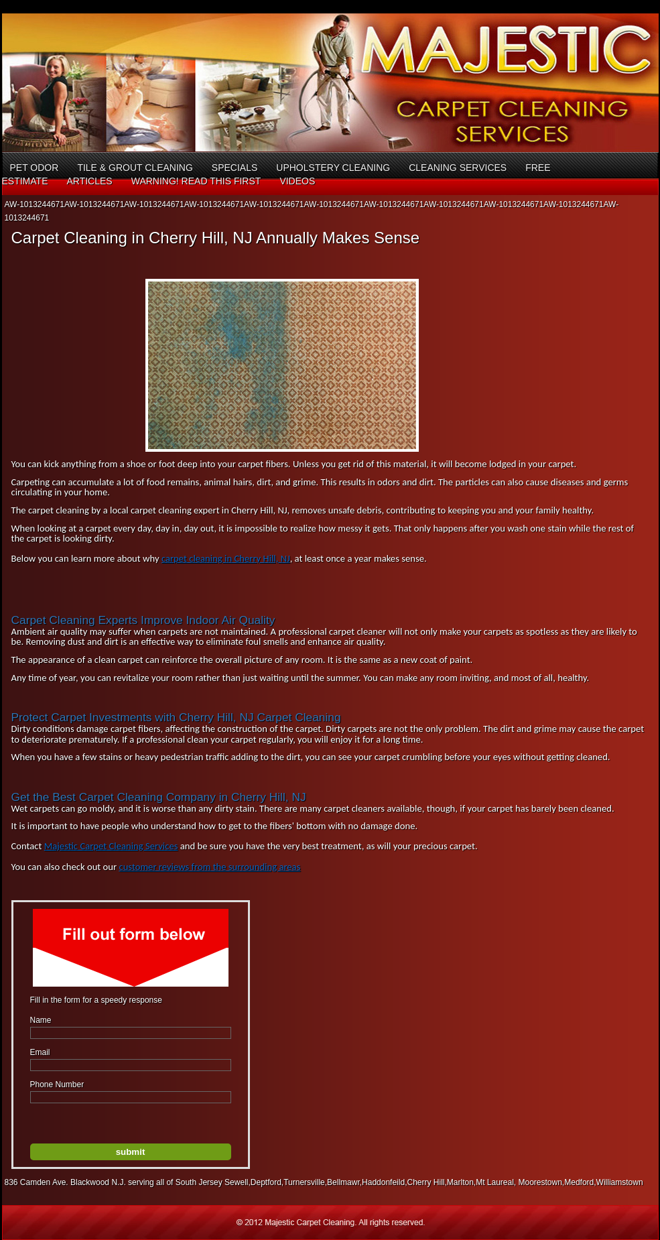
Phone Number (57, 1084)
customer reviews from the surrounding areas (209, 867)
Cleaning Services (458, 167)
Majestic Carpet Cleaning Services (111, 846)
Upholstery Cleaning (333, 167)
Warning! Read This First (196, 181)
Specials (234, 167)
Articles (89, 181)
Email (40, 1052)
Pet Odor (34, 167)
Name (41, 1020)
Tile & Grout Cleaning (134, 167)
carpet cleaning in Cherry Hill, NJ (225, 558)
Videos (297, 181)
